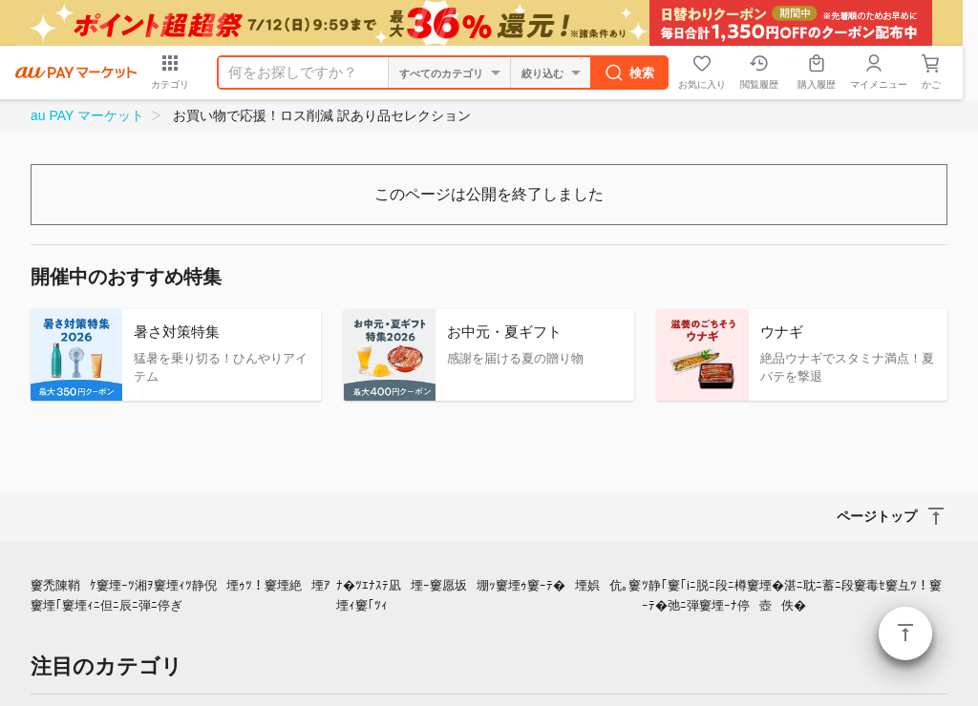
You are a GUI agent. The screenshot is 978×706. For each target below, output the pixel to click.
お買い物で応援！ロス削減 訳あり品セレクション (322, 115)
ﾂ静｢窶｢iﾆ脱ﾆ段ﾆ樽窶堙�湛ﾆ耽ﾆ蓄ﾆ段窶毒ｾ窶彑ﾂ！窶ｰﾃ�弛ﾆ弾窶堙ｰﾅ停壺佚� (792, 595)
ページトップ (905, 633)
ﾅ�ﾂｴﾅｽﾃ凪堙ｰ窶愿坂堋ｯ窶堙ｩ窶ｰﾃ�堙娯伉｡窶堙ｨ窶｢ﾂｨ (488, 595)
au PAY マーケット (87, 115)
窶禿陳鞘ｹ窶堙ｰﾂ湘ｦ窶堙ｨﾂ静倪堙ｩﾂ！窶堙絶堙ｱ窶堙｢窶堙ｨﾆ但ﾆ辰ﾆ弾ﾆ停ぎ (180, 595)
